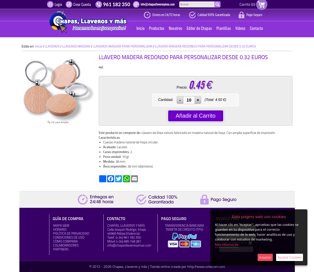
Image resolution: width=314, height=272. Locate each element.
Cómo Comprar (65, 241)
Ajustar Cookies (289, 257)
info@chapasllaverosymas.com (129, 245)
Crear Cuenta (82, 5)
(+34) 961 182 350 (128, 237)
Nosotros (175, 28)
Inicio (140, 28)
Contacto (256, 28)
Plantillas (223, 28)
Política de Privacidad (71, 233)
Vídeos (240, 28)
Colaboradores (66, 245)
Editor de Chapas (199, 28)
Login (58, 5)
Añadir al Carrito (196, 116)
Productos (156, 28)
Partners (61, 249)
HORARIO (60, 229)
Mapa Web (61, 225)
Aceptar (265, 257)
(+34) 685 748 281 (128, 241)
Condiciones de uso (68, 237)
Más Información (227, 244)
